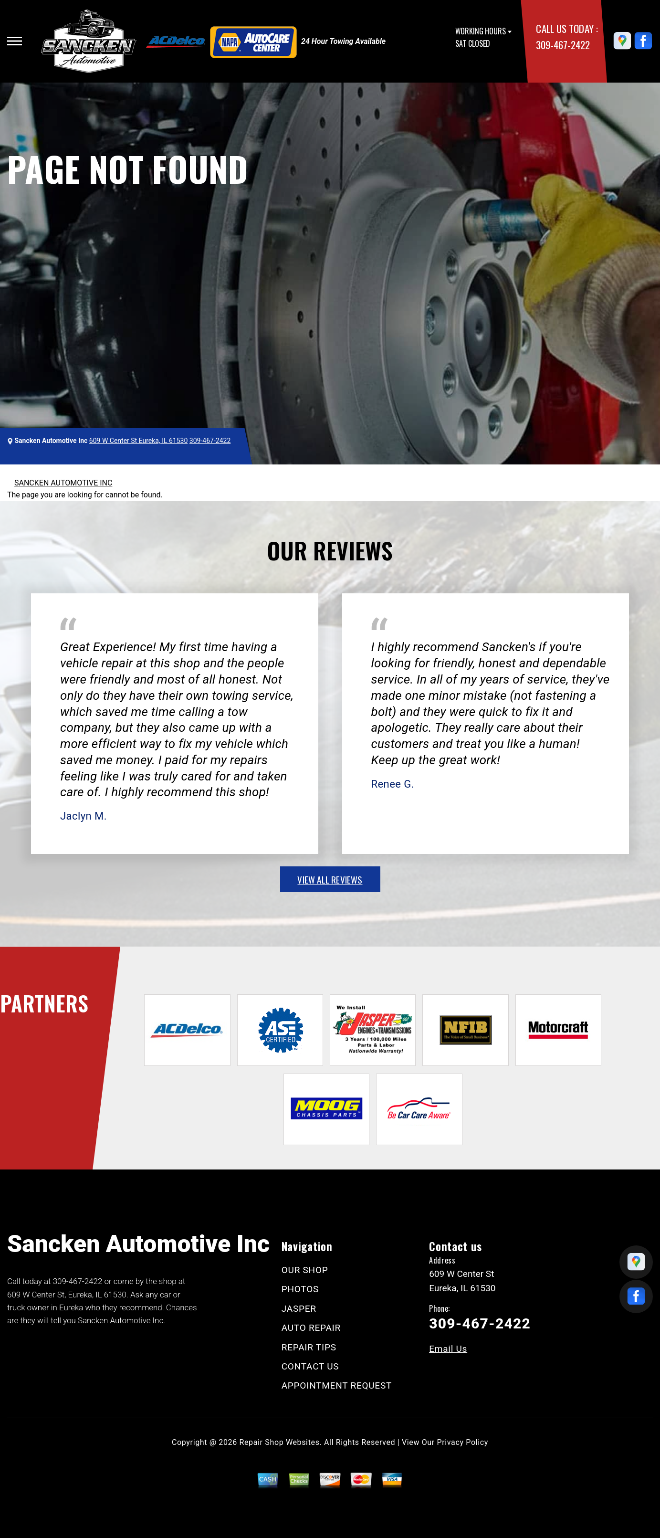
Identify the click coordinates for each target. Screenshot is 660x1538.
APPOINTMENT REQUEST (337, 1385)
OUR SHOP (305, 1269)
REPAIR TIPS (309, 1347)
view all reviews (329, 879)
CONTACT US (310, 1366)
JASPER (299, 1308)
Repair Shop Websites (280, 1442)
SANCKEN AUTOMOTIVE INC (63, 482)
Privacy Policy (462, 1442)
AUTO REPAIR (311, 1327)
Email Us (448, 1348)
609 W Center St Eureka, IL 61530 (138, 440)
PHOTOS (300, 1289)
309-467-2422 (562, 44)
